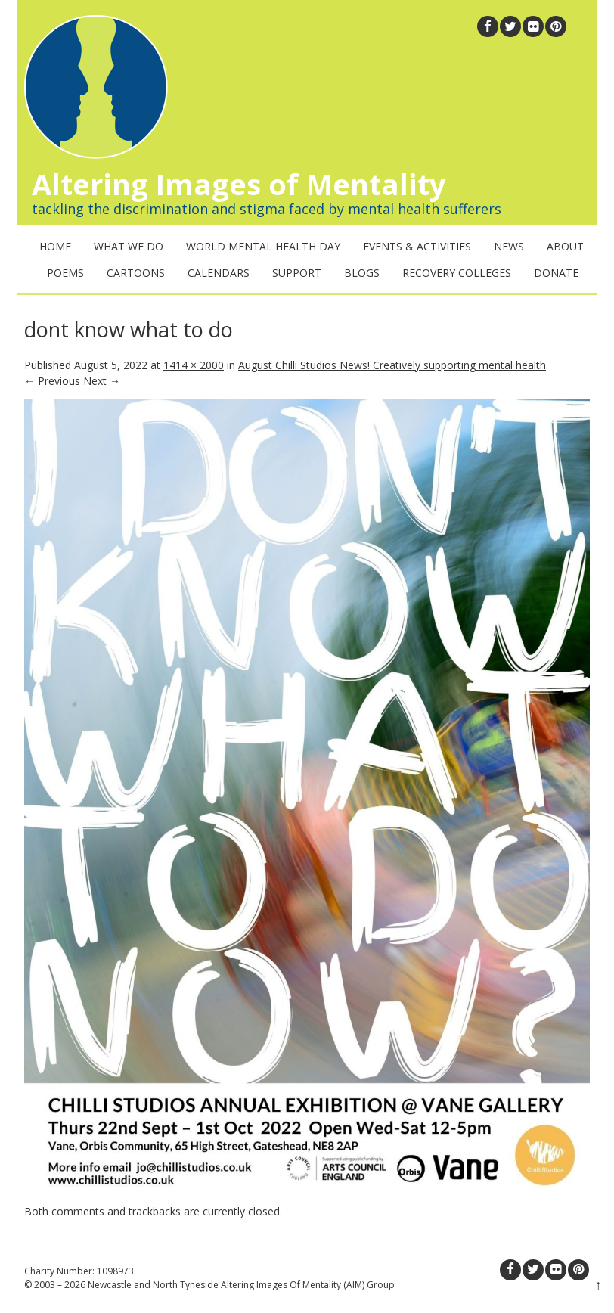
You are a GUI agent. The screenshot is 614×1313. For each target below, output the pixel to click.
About (565, 246)
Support (296, 272)
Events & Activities (417, 246)
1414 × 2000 (193, 365)
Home (55, 246)
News (509, 246)
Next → (101, 381)
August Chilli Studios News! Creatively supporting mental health (392, 365)
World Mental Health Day (263, 246)
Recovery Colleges (456, 272)
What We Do (128, 246)
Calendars (219, 272)
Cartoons (136, 272)
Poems (65, 272)
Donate (556, 272)
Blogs (362, 272)
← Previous (52, 381)
